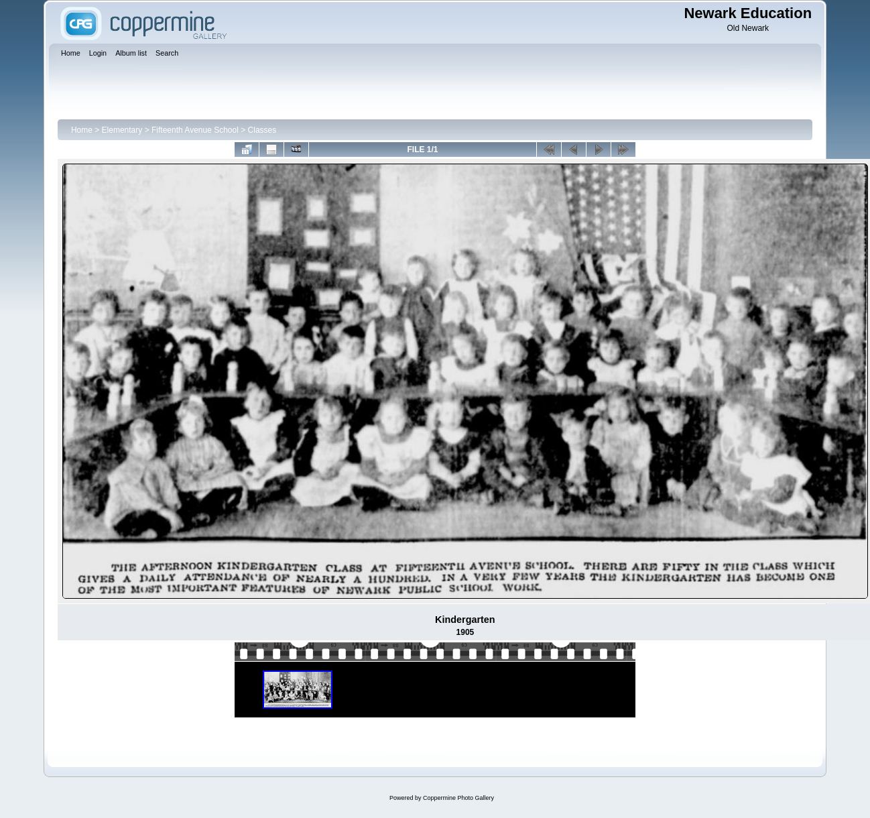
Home (81, 130)
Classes (262, 130)
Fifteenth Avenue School (195, 130)
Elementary (122, 130)
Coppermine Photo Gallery (458, 798)
